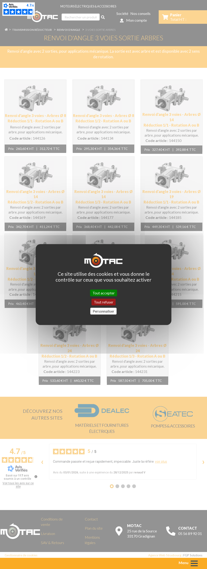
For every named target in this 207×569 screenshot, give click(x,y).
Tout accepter (103, 293)
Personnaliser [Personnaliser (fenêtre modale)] (103, 311)
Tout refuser (103, 302)
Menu (183, 562)
